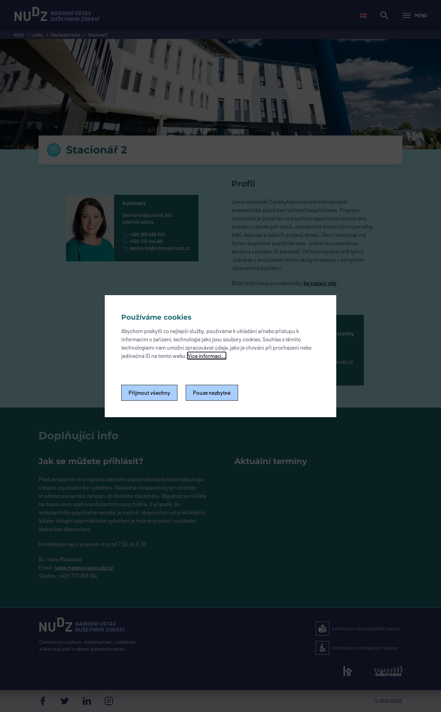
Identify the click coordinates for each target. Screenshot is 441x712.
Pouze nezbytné (212, 392)
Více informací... (207, 355)
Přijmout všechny (149, 392)
